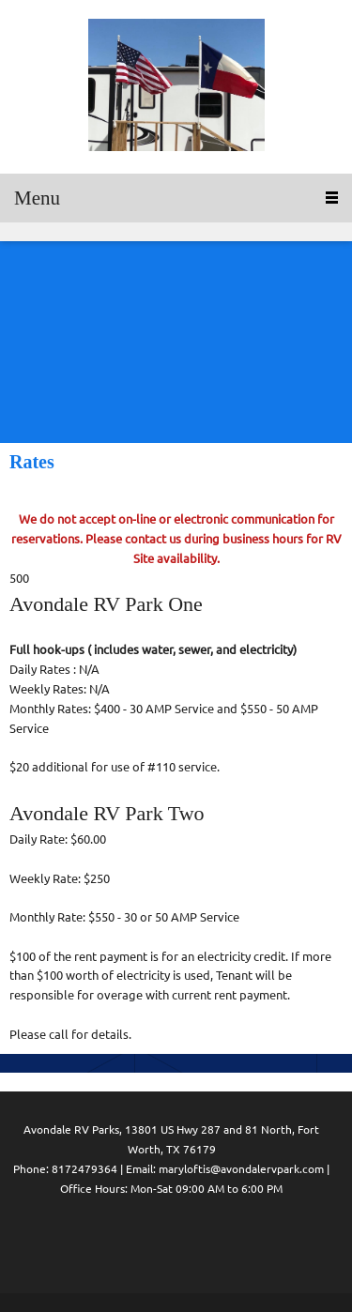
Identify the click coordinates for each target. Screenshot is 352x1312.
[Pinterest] (209, 1240)
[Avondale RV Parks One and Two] (176, 87)
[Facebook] (134, 1240)
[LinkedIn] (172, 1240)
